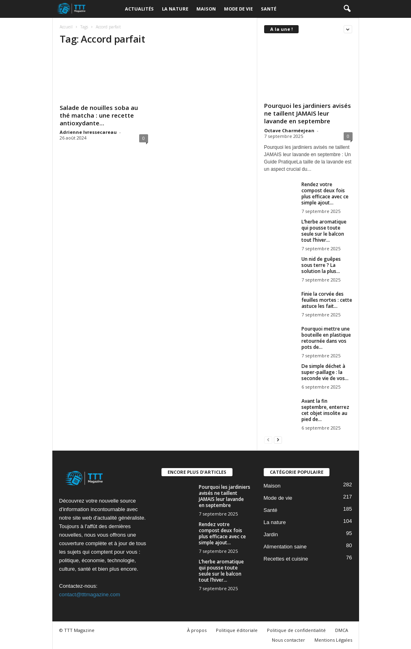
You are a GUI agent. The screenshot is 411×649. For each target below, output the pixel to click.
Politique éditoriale (237, 630)
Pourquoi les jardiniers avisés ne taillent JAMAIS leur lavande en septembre (307, 113)
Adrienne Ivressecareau (88, 132)
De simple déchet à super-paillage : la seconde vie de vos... (325, 372)
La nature (175, 9)
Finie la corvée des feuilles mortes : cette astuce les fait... (326, 299)
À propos (197, 630)
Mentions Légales (333, 640)
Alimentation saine (285, 547)
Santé (268, 9)
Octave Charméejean (289, 130)
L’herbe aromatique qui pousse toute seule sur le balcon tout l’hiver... (323, 230)
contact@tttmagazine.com (89, 594)
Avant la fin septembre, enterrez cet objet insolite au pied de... (325, 410)
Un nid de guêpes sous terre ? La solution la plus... (321, 265)
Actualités (139, 9)
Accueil (66, 27)
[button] (347, 9)
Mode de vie (238, 9)
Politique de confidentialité (296, 630)
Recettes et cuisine (286, 559)
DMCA (341, 630)
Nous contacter (288, 640)
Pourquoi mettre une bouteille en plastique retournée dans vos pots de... (326, 337)
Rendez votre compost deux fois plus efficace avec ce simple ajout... (325, 193)
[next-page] (278, 439)
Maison (206, 9)
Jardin (271, 534)
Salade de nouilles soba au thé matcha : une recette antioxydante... (99, 115)
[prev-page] (268, 439)
